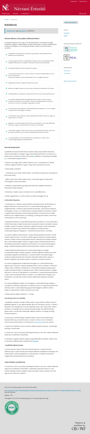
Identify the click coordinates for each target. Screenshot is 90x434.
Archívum (15, 13)
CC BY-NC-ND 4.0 (39, 322)
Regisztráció (74, 1)
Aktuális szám (6, 13)
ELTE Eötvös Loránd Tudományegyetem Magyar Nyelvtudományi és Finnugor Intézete (31, 390)
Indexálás (35, 341)
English (66, 36)
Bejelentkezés (83, 1)
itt (34, 156)
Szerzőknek (67, 73)
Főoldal (7, 19)
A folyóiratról (25, 13)
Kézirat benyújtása (71, 22)
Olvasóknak (67, 71)
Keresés (83, 13)
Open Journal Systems (70, 81)
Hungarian (67, 33)
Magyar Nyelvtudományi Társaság (71, 390)
